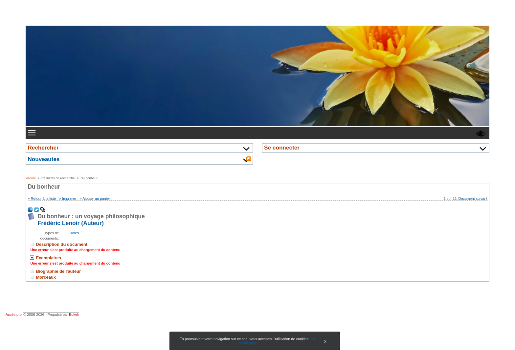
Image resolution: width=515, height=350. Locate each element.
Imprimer (69, 198)
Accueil (30, 178)
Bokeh (74, 314)
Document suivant (473, 198)
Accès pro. (14, 314)
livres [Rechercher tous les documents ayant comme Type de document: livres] (74, 233)
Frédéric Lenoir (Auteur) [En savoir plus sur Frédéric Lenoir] (70, 223)
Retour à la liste (43, 198)
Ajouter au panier (96, 198)
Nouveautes (43, 159)
